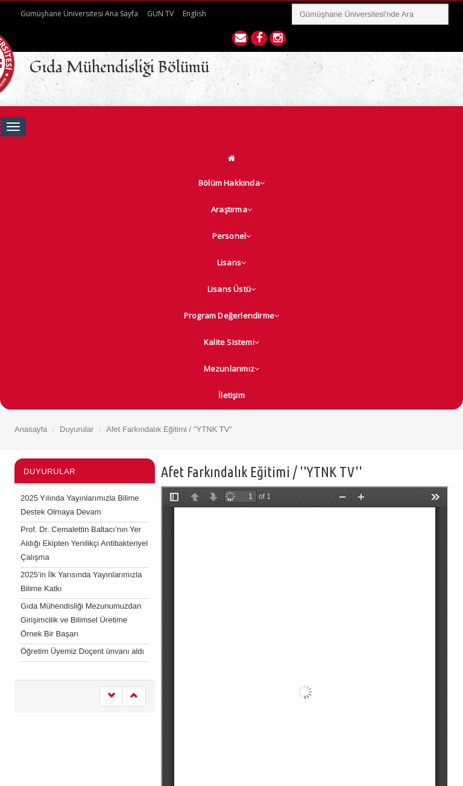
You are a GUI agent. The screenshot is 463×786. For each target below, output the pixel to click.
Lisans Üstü (231, 289)
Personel (231, 235)
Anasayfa (30, 429)
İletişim (231, 395)
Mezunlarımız (232, 368)
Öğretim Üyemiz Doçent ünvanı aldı (82, 651)
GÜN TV (160, 13)
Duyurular (76, 429)
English (194, 13)
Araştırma (231, 209)
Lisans (231, 262)
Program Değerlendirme (231, 315)
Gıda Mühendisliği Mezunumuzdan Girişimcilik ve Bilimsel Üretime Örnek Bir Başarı (80, 619)
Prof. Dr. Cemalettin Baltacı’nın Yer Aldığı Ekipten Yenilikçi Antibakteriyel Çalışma (84, 543)
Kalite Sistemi (231, 342)
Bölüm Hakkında (231, 182)
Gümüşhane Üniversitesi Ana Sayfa (79, 13)
